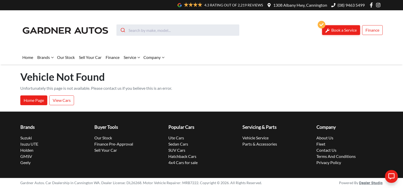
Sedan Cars (178, 143)
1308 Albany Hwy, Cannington (300, 5)
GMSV (26, 156)
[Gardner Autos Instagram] (379, 5)
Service (132, 57)
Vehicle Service (255, 137)
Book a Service (339, 29)
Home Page (34, 100)
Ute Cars (176, 137)
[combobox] (177, 30)
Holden (26, 150)
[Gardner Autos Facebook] (372, 5)
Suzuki (26, 137)
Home (27, 57)
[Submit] (122, 30)
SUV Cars (176, 150)
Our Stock (66, 57)
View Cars (62, 100)
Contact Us (326, 150)
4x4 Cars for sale (183, 162)
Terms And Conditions (336, 156)
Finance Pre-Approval (113, 143)
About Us (324, 137)
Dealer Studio (371, 183)
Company (154, 57)
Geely (25, 162)
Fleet (320, 143)
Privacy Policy (328, 162)
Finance (372, 30)
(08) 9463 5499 (351, 5)
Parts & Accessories (259, 143)
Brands (46, 57)
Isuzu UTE (29, 143)
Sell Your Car (90, 57)
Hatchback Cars (182, 156)
